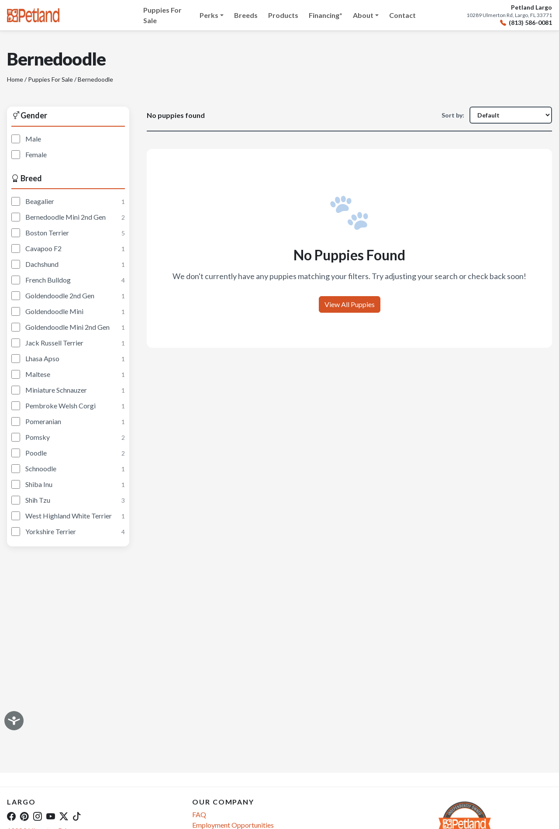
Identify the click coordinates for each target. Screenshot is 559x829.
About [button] (363, 15)
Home (15, 79)
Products (283, 15)
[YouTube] (50, 815)
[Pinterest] (24, 815)
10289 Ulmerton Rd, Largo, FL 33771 (509, 15)
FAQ (199, 814)
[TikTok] (76, 815)
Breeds (246, 15)
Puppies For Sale (162, 15)
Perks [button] (209, 15)
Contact (402, 15)
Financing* (325, 15)
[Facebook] (11, 815)
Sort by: (453, 115)
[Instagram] (37, 815)
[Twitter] (63, 815)
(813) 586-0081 (526, 23)
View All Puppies (349, 304)
